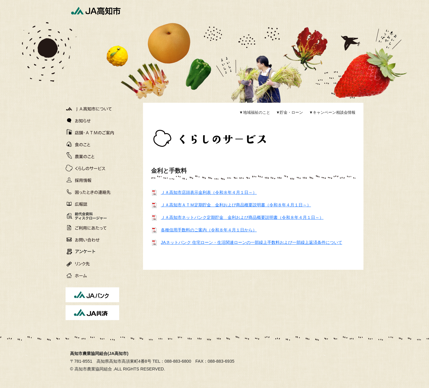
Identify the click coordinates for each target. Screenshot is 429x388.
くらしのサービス (92, 168)
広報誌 (92, 204)
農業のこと (92, 156)
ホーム (92, 275)
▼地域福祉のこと (254, 112)
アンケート (92, 252)
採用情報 (92, 180)
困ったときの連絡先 (92, 192)
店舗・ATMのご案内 (92, 132)
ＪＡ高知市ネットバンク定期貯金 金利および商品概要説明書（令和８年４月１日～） (242, 217)
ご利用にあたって (92, 228)
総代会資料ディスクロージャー (84, 216)
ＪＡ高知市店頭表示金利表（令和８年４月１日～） (209, 192)
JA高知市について (92, 109)
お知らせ (92, 121)
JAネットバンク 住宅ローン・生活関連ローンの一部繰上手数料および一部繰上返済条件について (251, 242)
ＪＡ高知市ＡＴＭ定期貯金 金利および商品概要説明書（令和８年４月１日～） (236, 204)
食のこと (92, 144)
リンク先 (92, 263)
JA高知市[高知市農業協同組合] (95, 10)
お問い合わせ (92, 240)
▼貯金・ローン (289, 112)
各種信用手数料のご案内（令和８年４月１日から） (209, 229)
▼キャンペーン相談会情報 (332, 112)
